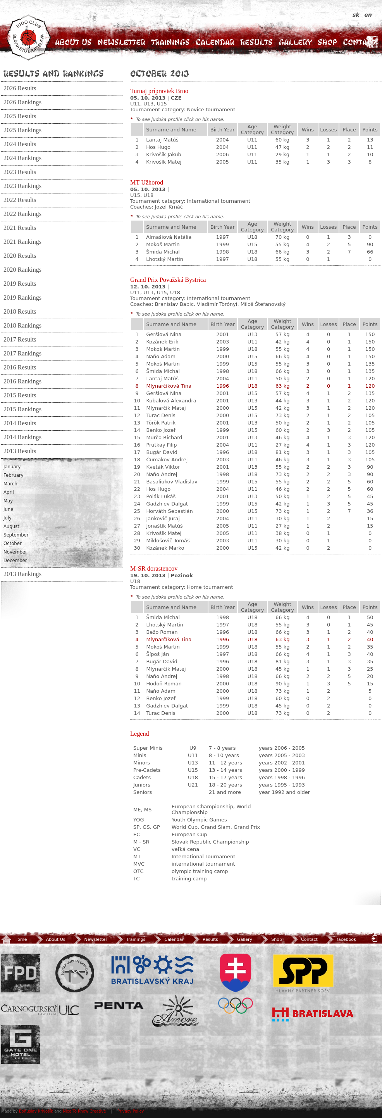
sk (356, 15)
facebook (340, 939)
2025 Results (19, 116)
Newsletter (121, 42)
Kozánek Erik (162, 342)
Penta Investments (119, 1005)
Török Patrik (161, 423)
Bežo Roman (161, 632)
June (8, 509)
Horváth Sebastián (169, 511)
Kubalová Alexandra (171, 401)
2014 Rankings (22, 437)
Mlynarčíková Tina (168, 386)
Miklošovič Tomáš (167, 540)
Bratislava (313, 1014)
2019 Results (19, 283)
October (12, 543)
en (368, 15)
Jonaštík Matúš (164, 526)
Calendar (215, 42)
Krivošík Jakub (163, 154)
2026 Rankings (22, 102)
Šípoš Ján (157, 654)
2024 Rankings (22, 158)
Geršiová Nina (163, 334)
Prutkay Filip (161, 445)
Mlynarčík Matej (166, 408)
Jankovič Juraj (163, 518)
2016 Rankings (22, 381)
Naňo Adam (161, 356)
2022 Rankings (22, 213)
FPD (20, 973)
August (11, 526)
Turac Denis (160, 415)
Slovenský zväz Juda (74, 973)
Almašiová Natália (168, 237)
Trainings (170, 42)
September (16, 535)
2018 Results (19, 311)
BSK (152, 969)
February (13, 475)
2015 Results (19, 395)
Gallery (295, 42)
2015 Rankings (22, 409)
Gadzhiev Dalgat (167, 504)
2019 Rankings (22, 297)
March (10, 484)
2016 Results (19, 367)
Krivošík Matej (163, 162)
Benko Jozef (161, 430)
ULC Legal (40, 1010)
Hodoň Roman (164, 684)
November (15, 552)
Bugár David (161, 452)
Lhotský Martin (164, 259)
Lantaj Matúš (162, 140)
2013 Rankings (22, 574)
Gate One (20, 1044)
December (15, 560)
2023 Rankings (22, 186)
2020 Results (19, 255)
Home (14, 939)
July (7, 518)
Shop (327, 42)
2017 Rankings (22, 353)
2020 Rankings (22, 269)
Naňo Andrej (161, 474)
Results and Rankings (53, 73)
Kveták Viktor (163, 467)
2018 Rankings (22, 325)
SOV (235, 984)
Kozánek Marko (165, 548)
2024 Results (19, 144)
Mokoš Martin (163, 244)
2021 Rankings (22, 241)
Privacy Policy (130, 1111)
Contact (359, 42)
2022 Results (19, 200)
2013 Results (19, 451)
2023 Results (19, 172)
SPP (303, 973)
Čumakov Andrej (167, 459)
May (8, 501)
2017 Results (19, 339)
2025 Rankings (22, 130)
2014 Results (19, 423)
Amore (175, 1011)
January (12, 466)
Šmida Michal (163, 252)
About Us (73, 42)
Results (256, 42)
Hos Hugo (158, 147)
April (8, 492)
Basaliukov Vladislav (171, 482)
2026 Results (19, 88)
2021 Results (19, 227)
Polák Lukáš (161, 496)
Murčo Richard (164, 437)
